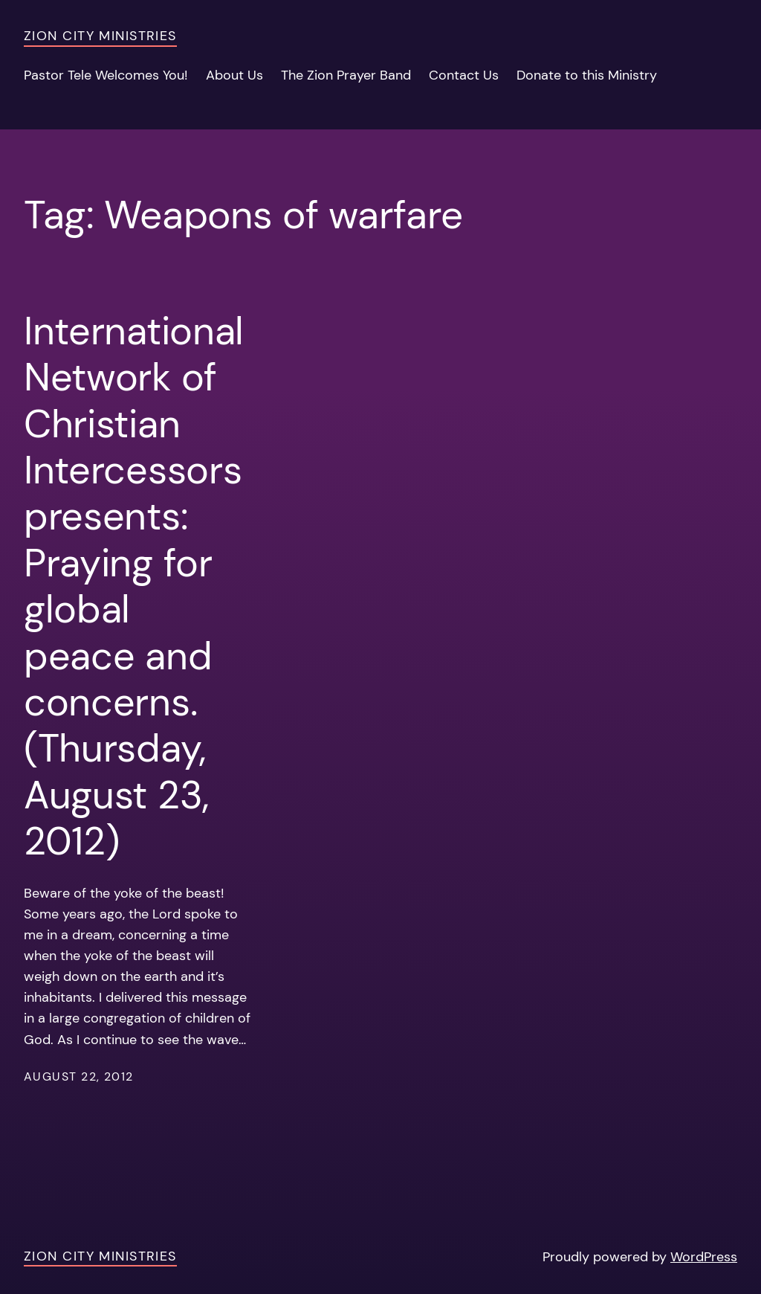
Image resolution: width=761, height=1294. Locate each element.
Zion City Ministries (100, 36)
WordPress (703, 1257)
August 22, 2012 (79, 1076)
